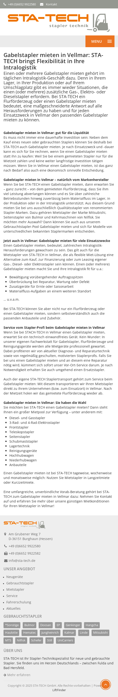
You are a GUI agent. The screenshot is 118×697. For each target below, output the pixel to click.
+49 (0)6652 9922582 (25, 553)
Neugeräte (14, 576)
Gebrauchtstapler (20, 583)
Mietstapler (15, 589)
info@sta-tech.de (22, 560)
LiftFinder (59, 690)
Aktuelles (13, 608)
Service (12, 596)
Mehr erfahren (17, 675)
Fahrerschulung (18, 602)
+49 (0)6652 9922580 (25, 546)
